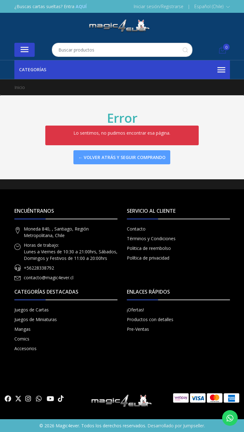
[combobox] (122, 50)
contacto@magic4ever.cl (48, 278)
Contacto (136, 229)
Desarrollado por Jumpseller (175, 426)
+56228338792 (39, 268)
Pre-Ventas (138, 329)
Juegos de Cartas (31, 310)
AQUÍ (81, 6)
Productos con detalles (150, 319)
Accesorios (25, 348)
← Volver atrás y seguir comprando (122, 157)
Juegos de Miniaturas (35, 319)
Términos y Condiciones (151, 238)
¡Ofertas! (135, 310)
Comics (21, 339)
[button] (212, 6)
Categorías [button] (122, 70)
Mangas (22, 329)
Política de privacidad (148, 258)
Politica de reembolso (149, 248)
